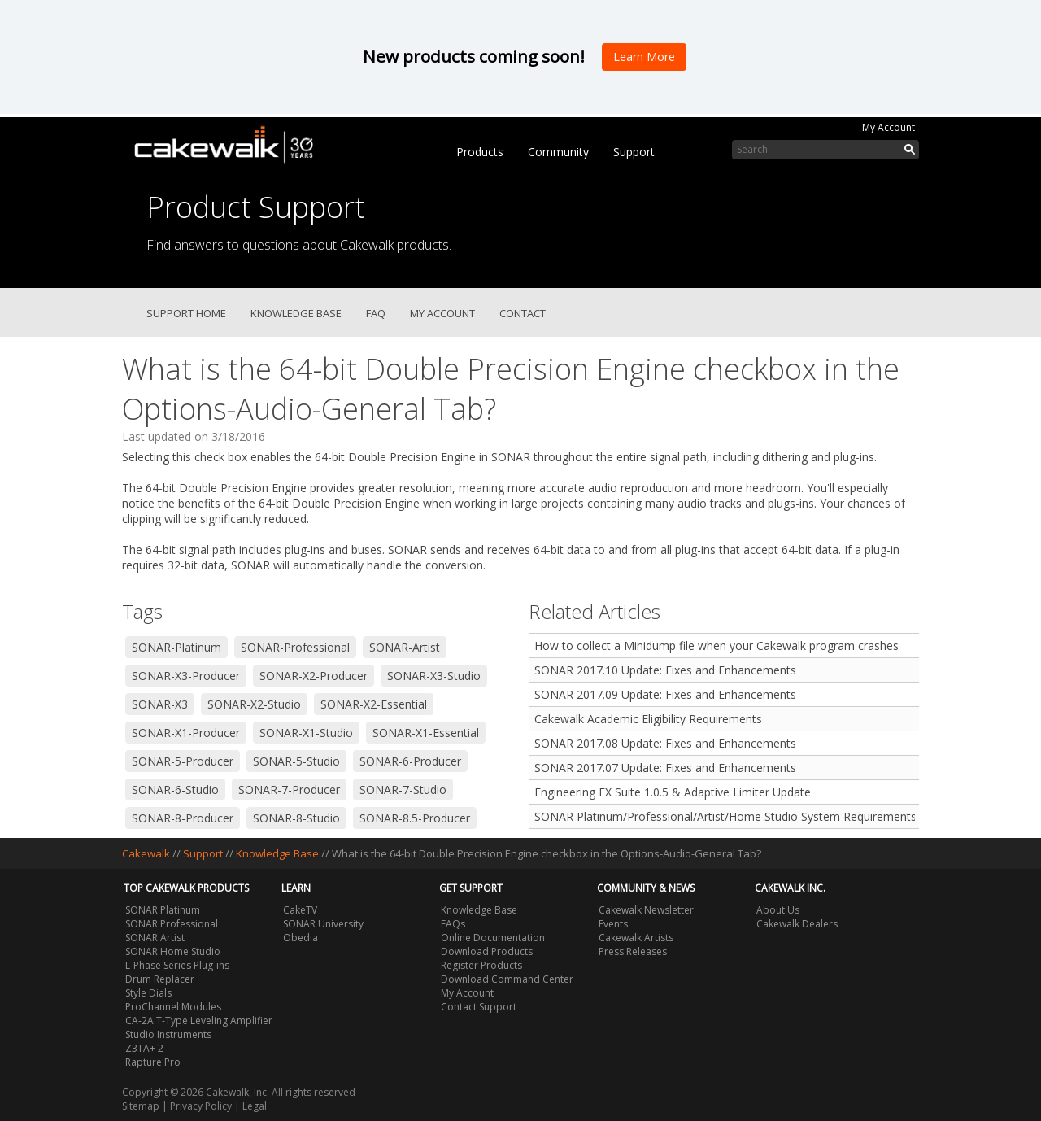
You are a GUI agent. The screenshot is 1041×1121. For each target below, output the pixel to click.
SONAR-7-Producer (289, 789)
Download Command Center (507, 979)
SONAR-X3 (160, 704)
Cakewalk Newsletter (646, 910)
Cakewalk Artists (636, 937)
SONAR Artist (155, 937)
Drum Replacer (159, 979)
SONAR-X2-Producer (313, 675)
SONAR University (323, 924)
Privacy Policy (201, 1106)
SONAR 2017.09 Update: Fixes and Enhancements (665, 694)
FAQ (375, 313)
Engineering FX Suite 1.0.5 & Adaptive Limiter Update (672, 792)
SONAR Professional (171, 924)
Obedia (300, 937)
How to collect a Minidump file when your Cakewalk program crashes (716, 645)
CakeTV (300, 910)
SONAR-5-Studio (296, 761)
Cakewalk (146, 853)
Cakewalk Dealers (797, 924)
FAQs (453, 924)
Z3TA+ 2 (144, 1048)
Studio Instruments (168, 1034)
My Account (888, 127)
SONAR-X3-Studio (434, 675)
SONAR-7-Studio (402, 789)
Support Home (186, 313)
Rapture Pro (153, 1062)
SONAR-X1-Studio (306, 732)
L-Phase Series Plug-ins (177, 965)
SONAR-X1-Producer (186, 732)
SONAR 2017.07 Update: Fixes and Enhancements (665, 767)
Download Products (487, 951)
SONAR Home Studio (172, 951)
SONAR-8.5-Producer (414, 818)
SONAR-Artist (404, 647)
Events (613, 924)
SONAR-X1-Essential (425, 732)
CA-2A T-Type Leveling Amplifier (198, 1020)
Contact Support (478, 1007)
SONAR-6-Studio (175, 789)
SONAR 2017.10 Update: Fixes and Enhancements (665, 670)
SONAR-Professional (295, 647)
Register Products (481, 965)
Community (558, 151)
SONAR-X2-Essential (373, 704)
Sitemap (140, 1106)
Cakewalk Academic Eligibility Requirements (648, 718)
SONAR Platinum (162, 910)
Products (479, 151)
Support (634, 151)
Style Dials (148, 993)
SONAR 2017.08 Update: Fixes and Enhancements (665, 743)
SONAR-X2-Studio (254, 704)
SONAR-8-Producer (182, 818)
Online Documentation (493, 937)
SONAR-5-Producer (182, 761)
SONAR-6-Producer (410, 761)
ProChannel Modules (173, 1007)
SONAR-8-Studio (296, 818)
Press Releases (633, 951)
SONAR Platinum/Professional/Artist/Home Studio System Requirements (724, 816)
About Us (777, 910)
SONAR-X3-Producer (186, 675)
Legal (254, 1106)
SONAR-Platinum (176, 647)
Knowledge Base (296, 313)
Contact (522, 313)
